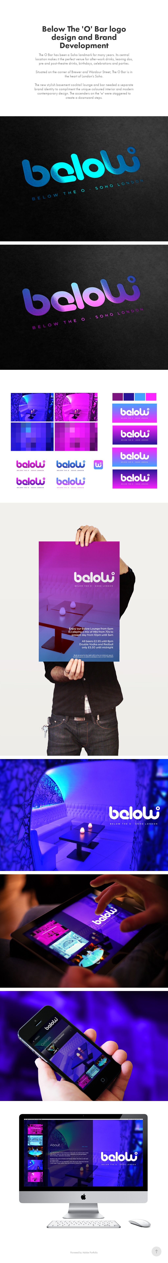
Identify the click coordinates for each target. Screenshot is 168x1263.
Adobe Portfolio (90, 1252)
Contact (35, 6)
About (22, 6)
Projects (10, 6)
